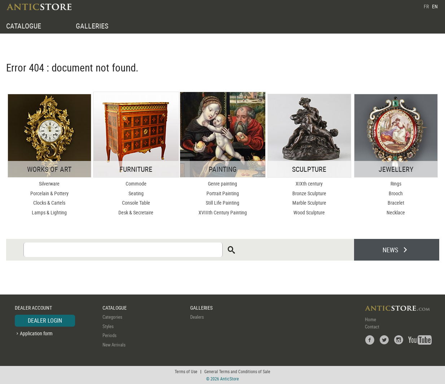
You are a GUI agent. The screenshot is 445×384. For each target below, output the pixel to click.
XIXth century (309, 183)
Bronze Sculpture (309, 193)
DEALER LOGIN (45, 320)
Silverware (49, 183)
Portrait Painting (222, 193)
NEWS (390, 249)
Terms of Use (186, 371)
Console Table (136, 202)
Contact (372, 326)
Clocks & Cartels (49, 202)
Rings (396, 183)
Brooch (396, 193)
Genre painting (222, 183)
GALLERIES (92, 26)
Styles (108, 326)
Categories (112, 317)
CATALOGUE (23, 26)
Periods (109, 335)
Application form (36, 333)
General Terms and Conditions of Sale (237, 371)
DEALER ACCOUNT (33, 307)
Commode (136, 183)
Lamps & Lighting (49, 212)
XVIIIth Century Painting (222, 212)
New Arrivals (114, 344)
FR (426, 6)
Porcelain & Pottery (49, 193)
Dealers (197, 317)
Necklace (396, 212)
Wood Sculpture (309, 212)
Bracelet (396, 202)
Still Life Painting (222, 202)
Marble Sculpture (309, 202)
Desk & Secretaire (135, 212)
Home (370, 319)
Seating (136, 193)
